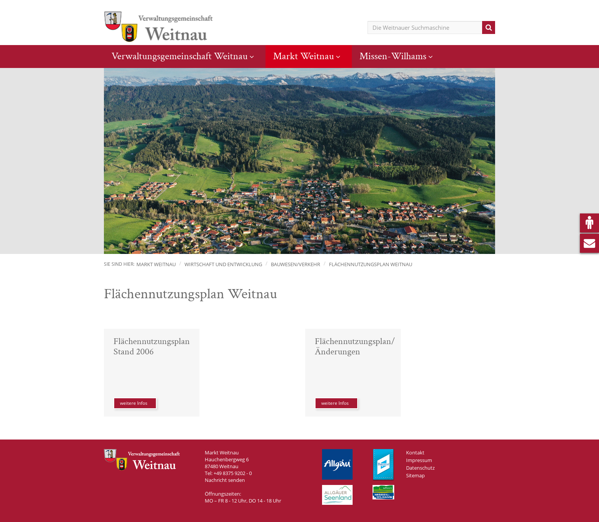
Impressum (419, 460)
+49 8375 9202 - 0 (233, 473)
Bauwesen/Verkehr (295, 264)
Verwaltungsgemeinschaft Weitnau (180, 56)
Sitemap (415, 475)
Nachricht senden (225, 480)
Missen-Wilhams (392, 56)
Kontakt (415, 452)
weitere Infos (133, 403)
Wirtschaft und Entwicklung (223, 264)
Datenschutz (420, 467)
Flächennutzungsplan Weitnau (370, 264)
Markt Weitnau (303, 56)
